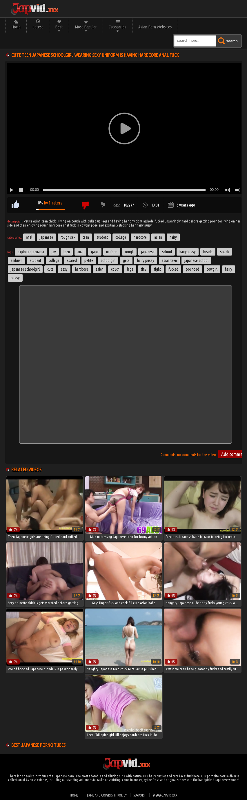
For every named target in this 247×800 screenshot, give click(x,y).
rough (129, 251)
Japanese (46, 237)
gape (95, 251)
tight (157, 269)
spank (224, 251)
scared (72, 260)
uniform (111, 251)
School (167, 251)
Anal (29, 237)
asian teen (169, 260)
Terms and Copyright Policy (106, 795)
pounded (192, 269)
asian (99, 269)
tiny (143, 269)
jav (54, 251)
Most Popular (86, 26)
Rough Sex (68, 237)
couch (115, 269)
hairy (228, 269)
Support (139, 795)
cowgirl (212, 269)
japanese (148, 251)
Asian (158, 237)
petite (88, 260)
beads (208, 251)
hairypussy (187, 251)
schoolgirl (108, 260)
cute (50, 269)
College (120, 237)
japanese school (196, 260)
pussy (15, 278)
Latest (37, 26)
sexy (64, 269)
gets (126, 260)
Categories (117, 26)
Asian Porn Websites (155, 26)
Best (59, 26)
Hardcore (140, 237)
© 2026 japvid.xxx (164, 795)
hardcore (81, 269)
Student (102, 237)
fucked (173, 269)
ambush (16, 260)
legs (130, 269)
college (54, 260)
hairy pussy (145, 260)
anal (80, 251)
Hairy (173, 237)
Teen (86, 237)
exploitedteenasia (31, 251)
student (35, 260)
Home (16, 26)
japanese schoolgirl (25, 269)
